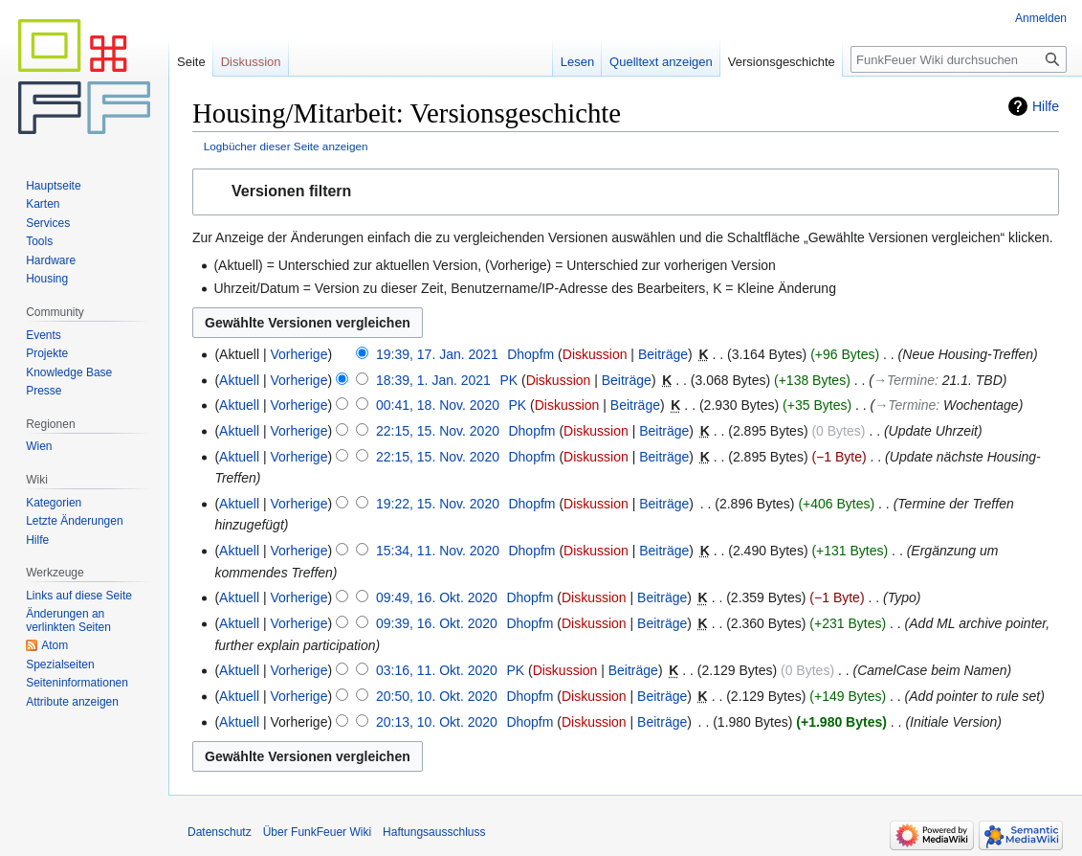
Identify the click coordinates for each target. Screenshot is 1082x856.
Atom (54, 645)
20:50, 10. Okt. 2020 (436, 696)
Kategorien (53, 502)
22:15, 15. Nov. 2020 (437, 431)
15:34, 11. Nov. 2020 (437, 550)
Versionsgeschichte (781, 62)
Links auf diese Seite (79, 595)
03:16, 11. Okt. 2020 (436, 670)
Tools (39, 241)
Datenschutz (220, 832)
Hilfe (1045, 106)
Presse (43, 390)
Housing (47, 278)
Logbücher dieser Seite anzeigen (286, 146)
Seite (191, 62)
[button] (626, 192)
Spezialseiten (60, 664)
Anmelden (1041, 18)
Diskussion (595, 354)
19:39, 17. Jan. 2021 (437, 354)
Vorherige (299, 354)
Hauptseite (53, 185)
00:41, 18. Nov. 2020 (437, 405)
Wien (39, 446)
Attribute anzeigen (72, 702)
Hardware (51, 260)
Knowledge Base (69, 372)
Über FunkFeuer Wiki (317, 832)
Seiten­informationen (77, 682)
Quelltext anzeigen (661, 62)
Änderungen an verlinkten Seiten (68, 620)
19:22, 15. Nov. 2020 (437, 503)
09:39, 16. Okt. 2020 (436, 623)
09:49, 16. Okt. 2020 (436, 597)
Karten (42, 204)
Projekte (47, 353)
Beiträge (663, 354)
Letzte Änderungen (74, 521)
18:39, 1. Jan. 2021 (433, 380)
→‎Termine (904, 380)
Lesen (577, 62)
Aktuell (239, 380)
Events (43, 335)
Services (48, 223)
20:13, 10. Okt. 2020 (436, 722)
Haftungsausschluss (434, 832)
